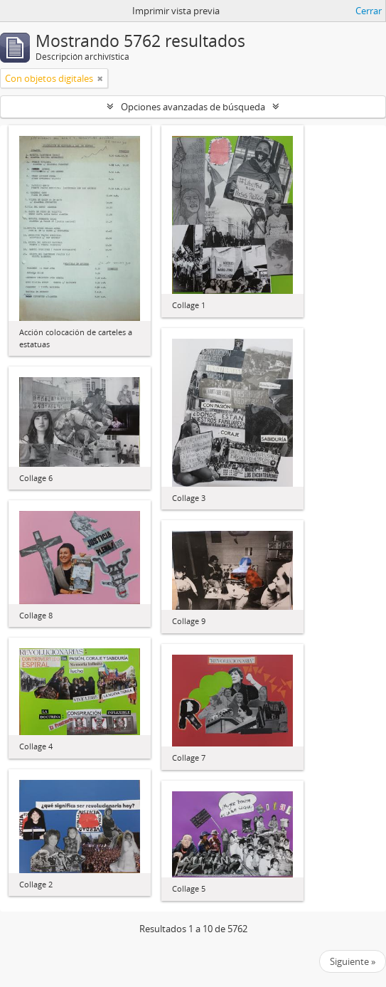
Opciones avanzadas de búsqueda (193, 106)
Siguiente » (352, 961)
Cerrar (368, 10)
